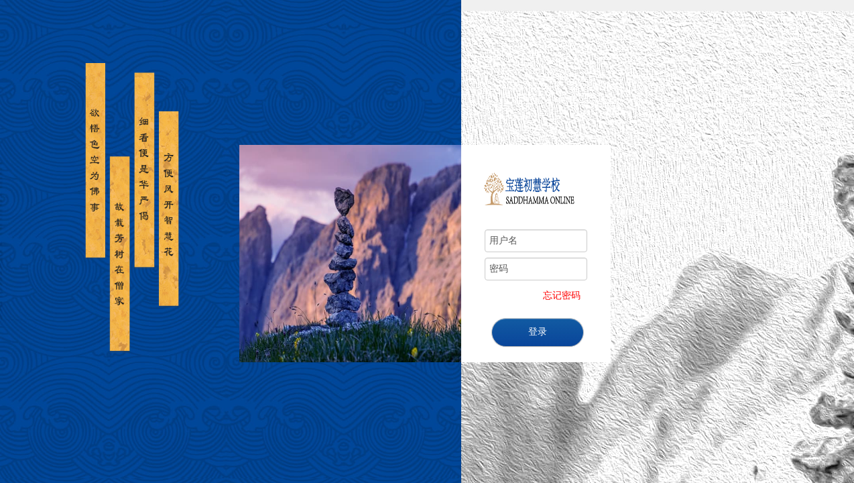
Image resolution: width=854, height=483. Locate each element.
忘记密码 (562, 295)
